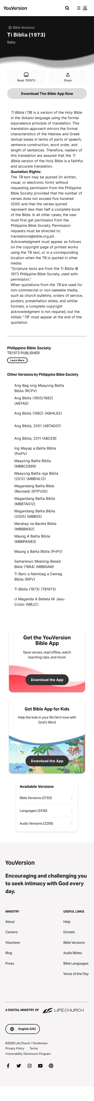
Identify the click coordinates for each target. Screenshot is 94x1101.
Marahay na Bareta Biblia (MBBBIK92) (35, 526)
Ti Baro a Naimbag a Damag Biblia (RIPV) (38, 576)
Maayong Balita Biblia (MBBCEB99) (32, 463)
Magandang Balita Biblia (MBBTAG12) (34, 501)
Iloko (11, 42)
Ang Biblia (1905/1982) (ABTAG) (33, 401)
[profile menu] (81, 8)
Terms (34, 1048)
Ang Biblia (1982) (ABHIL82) (38, 413)
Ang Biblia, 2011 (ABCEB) (35, 438)
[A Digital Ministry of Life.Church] (47, 1008)
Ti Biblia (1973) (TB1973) (35, 589)
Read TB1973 (26, 77)
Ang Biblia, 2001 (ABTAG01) (37, 426)
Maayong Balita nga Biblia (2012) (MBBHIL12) (36, 476)
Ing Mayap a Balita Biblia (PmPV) (35, 451)
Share (68, 77)
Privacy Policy (14, 1048)
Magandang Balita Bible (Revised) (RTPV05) (34, 489)
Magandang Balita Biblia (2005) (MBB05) (34, 514)
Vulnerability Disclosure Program (28, 1053)
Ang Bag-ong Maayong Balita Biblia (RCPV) (39, 388)
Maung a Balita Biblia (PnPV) (38, 551)
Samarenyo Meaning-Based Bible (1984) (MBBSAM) (37, 564)
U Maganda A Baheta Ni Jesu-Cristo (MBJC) (39, 602)
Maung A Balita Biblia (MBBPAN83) (32, 539)
